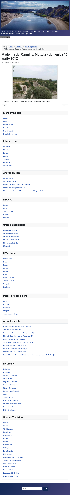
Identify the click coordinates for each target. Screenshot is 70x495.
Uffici (5, 394)
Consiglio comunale (10, 375)
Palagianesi (7, 432)
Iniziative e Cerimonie (10, 401)
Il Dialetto (6, 438)
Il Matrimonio (8, 445)
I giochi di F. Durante (10, 470)
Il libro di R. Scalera (10, 410)
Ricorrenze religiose (10, 230)
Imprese (6, 218)
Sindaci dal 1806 (9, 397)
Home (5, 118)
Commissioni (8, 379)
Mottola (6, 150)
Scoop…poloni (8, 125)
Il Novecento (7, 454)
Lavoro (5, 423)
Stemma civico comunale (12, 404)
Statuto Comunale (9, 388)
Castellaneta (7, 166)
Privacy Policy (5, 37)
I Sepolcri (6, 246)
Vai (46, 489)
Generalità (6, 284)
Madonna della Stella (10, 243)
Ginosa (5, 156)
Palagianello (7, 162)
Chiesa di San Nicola (10, 233)
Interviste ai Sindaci (10, 407)
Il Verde (5, 215)
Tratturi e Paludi (8, 281)
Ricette (5, 442)
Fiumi (5, 274)
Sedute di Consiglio (10, 385)
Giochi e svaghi (8, 429)
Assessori (6, 372)
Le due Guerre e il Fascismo (13, 457)
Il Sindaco (6, 369)
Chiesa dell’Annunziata (11, 237)
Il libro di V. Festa (9, 467)
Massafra (6, 147)
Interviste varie (8, 131)
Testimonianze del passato (12, 460)
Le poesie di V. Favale (10, 476)
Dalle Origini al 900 (9, 451)
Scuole (5, 205)
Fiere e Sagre (7, 435)
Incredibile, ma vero (10, 134)
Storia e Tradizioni (9, 464)
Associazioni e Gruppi (10, 314)
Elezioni (6, 304)
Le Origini (6, 448)
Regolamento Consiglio (11, 391)
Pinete (5, 271)
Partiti (5, 301)
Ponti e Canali (8, 259)
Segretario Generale (10, 382)
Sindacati (6, 308)
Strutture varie (8, 211)
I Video (5, 128)
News (5, 121)
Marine (5, 268)
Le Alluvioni (7, 287)
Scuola (5, 426)
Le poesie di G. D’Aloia (11, 473)
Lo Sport (6, 311)
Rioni (5, 208)
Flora (5, 262)
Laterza (5, 153)
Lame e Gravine (8, 278)
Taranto (6, 159)
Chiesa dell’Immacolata (11, 240)
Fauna (5, 265)
